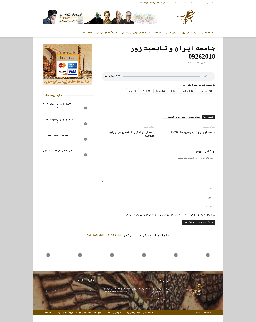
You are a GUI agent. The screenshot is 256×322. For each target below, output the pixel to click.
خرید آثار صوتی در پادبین (135, 32)
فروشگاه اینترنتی (107, 32)
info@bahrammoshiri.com (146, 298)
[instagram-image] (48, 254)
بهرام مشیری (194, 117)
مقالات (157, 32)
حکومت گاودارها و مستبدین (57, 150)
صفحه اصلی (207, 32)
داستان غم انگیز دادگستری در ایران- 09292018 (131, 134)
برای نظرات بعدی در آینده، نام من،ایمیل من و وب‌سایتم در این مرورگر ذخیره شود (168, 214)
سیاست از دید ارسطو (57, 135)
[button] (45, 33)
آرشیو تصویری (189, 32)
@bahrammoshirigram (104, 235)
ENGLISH (87, 32)
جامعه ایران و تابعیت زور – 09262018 (193, 132)
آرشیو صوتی (172, 32)
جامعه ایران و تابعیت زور (175, 117)
